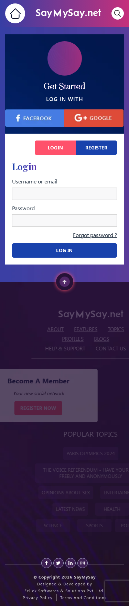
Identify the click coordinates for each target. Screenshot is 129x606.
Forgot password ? (95, 234)
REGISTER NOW (34, 408)
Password (23, 208)
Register (96, 147)
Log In (64, 250)
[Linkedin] (70, 563)
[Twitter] (58, 563)
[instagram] (82, 563)
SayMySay (85, 577)
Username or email (34, 181)
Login (55, 147)
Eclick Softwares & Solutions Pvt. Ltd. (64, 590)
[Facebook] (46, 563)
